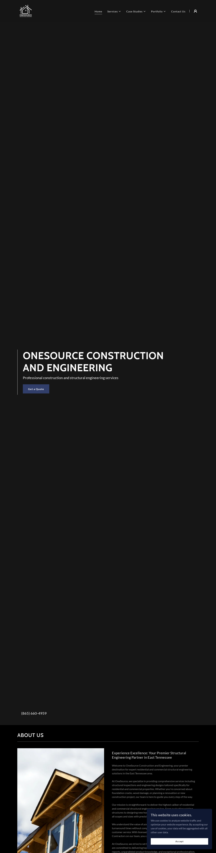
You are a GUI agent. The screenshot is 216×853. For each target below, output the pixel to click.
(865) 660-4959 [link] (34, 713)
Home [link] (98, 11)
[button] (114, 11)
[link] (25, 10)
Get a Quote (36, 389)
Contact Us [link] (178, 11)
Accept (179, 841)
